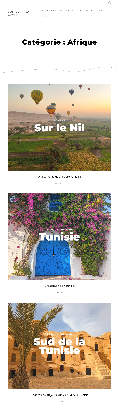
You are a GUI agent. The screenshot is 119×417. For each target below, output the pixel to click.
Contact (45, 16)
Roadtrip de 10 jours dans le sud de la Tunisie (59, 395)
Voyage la (18, 13)
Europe (101, 10)
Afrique (69, 10)
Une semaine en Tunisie (59, 285)
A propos (56, 10)
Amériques (86, 10)
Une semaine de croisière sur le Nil (59, 176)
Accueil (44, 10)
